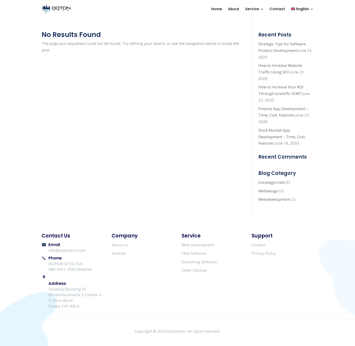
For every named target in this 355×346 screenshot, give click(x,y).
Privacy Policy (264, 253)
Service (252, 9)
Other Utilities (194, 270)
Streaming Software (199, 261)
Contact (277, 9)
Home (216, 9)
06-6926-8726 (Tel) (65, 263)
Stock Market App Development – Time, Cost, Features (282, 137)
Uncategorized (271, 182)
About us (120, 244)
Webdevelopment (274, 199)
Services (119, 253)
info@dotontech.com (67, 250)
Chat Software (194, 253)
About (233, 9)
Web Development (198, 244)
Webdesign (268, 191)
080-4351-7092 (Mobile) (70, 269)
